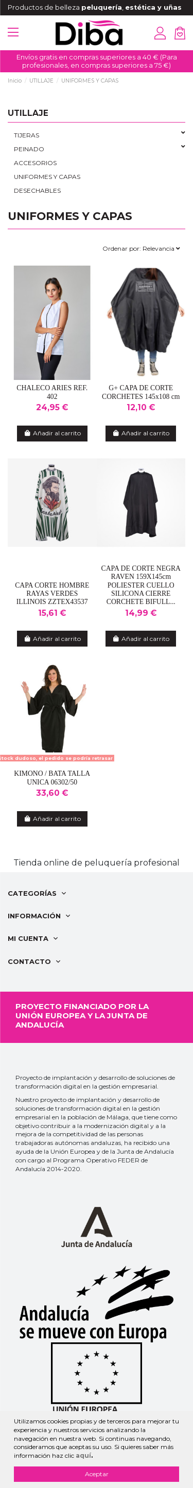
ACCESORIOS (35, 163)
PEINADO (29, 149)
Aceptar (97, 1474)
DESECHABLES (37, 190)
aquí (83, 1455)
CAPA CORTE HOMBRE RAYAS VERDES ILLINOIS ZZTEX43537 (52, 593)
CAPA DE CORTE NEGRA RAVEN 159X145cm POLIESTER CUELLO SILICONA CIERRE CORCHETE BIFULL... (141, 585)
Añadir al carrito (52, 433)
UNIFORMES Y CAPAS (47, 176)
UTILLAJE (28, 113)
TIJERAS (26, 135)
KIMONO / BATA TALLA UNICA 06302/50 (52, 778)
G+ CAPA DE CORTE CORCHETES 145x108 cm (141, 392)
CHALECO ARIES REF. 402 (51, 392)
